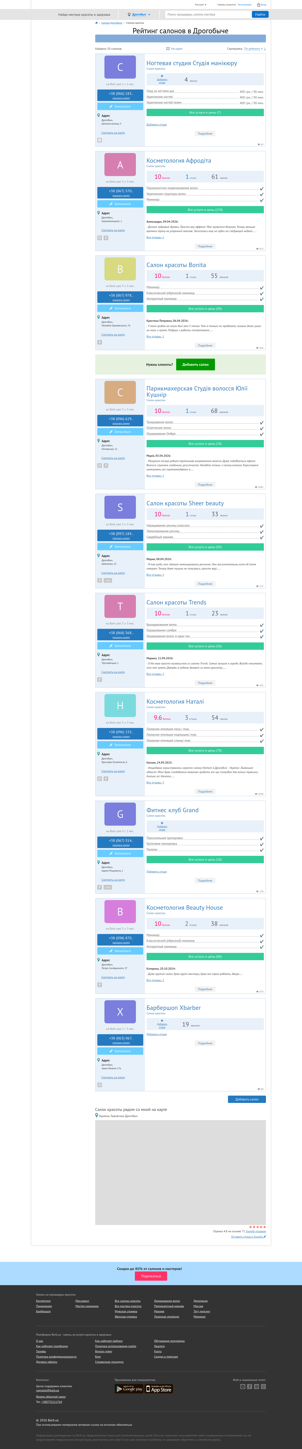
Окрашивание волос (167, 1301)
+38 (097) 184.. (121, 535)
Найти (260, 14)
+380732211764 (51, 1402)
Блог (98, 1356)
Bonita (176, 265)
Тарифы (41, 1351)
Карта (157, 1351)
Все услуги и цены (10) (205, 859)
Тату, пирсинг (202, 1311)
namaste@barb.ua (47, 1390)
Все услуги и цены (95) (205, 547)
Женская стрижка (126, 1316)
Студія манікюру (205, 65)
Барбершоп (43, 1311)
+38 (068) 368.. (121, 634)
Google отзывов (256, 1231)
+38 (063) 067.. (121, 1040)
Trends (176, 602)
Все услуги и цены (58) (205, 443)
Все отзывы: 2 (155, 980)
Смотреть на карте (113, 133)
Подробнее (205, 133)
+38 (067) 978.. (121, 297)
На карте (174, 49)
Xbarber (185, 1009)
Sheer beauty (185, 503)
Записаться (120, 106)
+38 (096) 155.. (121, 733)
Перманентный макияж (169, 1306)
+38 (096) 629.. (121, 420)
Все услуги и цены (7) (205, 112)
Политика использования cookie (115, 1346)
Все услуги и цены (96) (205, 956)
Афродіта (192, 162)
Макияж (159, 1311)
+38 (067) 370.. (121, 192)
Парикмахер (44, 1306)
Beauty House (200, 909)
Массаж (198, 1306)
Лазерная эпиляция (166, 1316)
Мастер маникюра (87, 1306)
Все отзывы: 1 (155, 237)
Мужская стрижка (126, 1311)
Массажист (82, 1301)
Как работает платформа (52, 1346)
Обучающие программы (169, 1341)
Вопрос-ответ (103, 1351)
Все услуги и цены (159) (205, 210)
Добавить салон (195, 364)
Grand (183, 812)
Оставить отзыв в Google (248, 1237)
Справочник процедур (109, 1362)
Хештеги (159, 1346)
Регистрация (244, 4)
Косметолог (43, 1301)
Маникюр (200, 1316)
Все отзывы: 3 (155, 782)
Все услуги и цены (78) (205, 750)
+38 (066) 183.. (121, 95)
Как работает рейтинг (109, 1341)
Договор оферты (46, 1362)
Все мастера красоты (128, 1306)
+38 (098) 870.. (121, 939)
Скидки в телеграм (166, 1356)
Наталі (187, 703)
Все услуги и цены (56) (205, 646)
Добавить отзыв (157, 124)
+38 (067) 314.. (121, 842)
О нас (39, 1341)
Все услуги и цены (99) (205, 308)
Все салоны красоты (128, 1301)
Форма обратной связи (51, 1396)
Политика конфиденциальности (56, 1356)
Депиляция (201, 1301)
